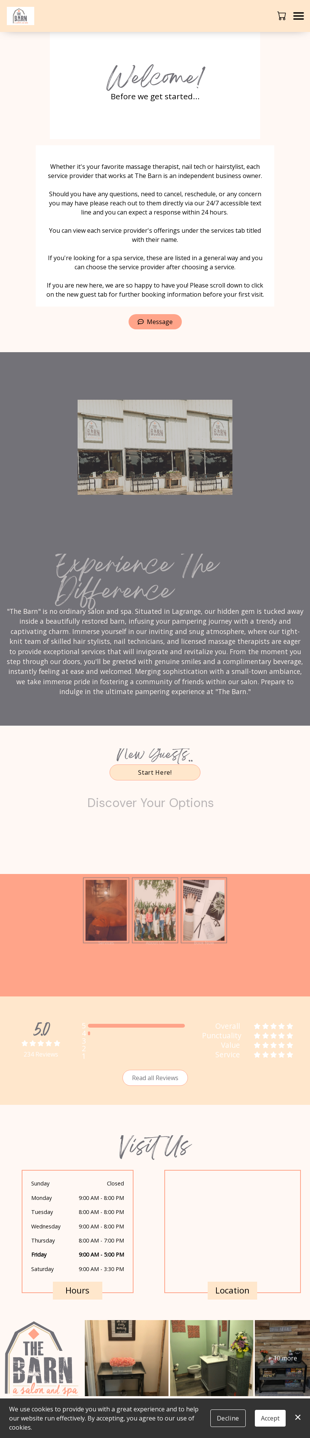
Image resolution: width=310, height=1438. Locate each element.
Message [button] (155, 322)
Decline (228, 1418)
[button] (282, 15)
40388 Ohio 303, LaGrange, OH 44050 (227, 1271)
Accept (270, 1418)
